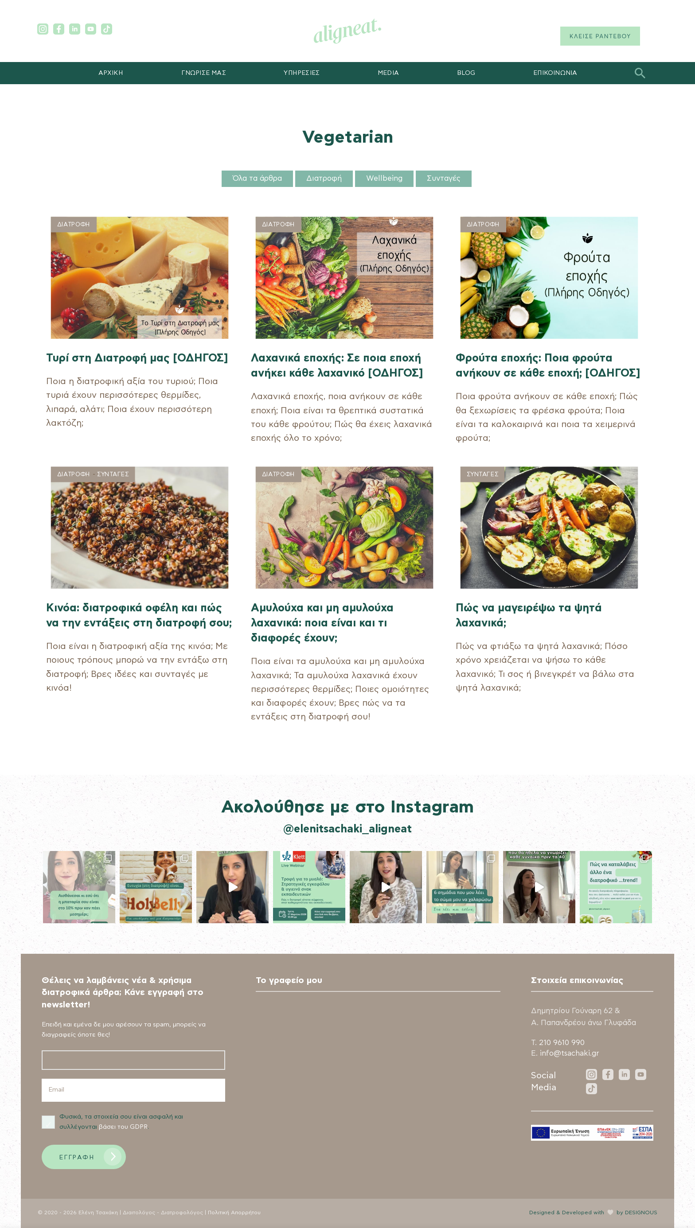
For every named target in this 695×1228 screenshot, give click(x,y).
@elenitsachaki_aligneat (347, 829)
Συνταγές (444, 178)
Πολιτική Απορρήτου (234, 1212)
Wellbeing (384, 178)
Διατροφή (324, 178)
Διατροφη (73, 225)
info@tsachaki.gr (569, 1053)
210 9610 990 (562, 1042)
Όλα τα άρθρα (257, 178)
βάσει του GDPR (123, 1127)
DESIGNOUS (641, 1212)
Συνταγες (113, 474)
